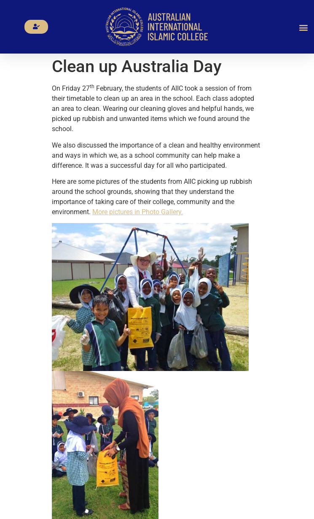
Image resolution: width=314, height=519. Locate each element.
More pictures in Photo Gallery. (137, 212)
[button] (304, 28)
